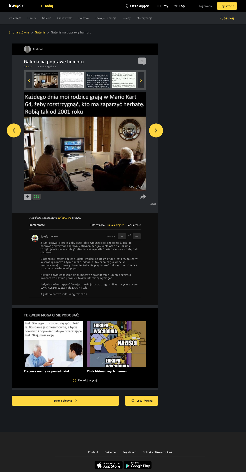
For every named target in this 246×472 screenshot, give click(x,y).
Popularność (134, 224)
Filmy (164, 6)
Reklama (110, 452)
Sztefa (44, 236)
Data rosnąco (97, 224)
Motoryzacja (144, 18)
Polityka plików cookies (157, 452)
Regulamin (129, 452)
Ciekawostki (65, 18)
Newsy (126, 18)
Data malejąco (115, 224)
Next (141, 80)
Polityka (84, 18)
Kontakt (93, 452)
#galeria (51, 66)
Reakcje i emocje (105, 18)
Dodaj (48, 6)
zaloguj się (64, 217)
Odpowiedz (110, 236)
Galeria (46, 18)
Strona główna (19, 32)
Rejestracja (227, 6)
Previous (29, 80)
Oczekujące (139, 6)
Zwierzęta (15, 18)
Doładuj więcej (85, 381)
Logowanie (206, 6)
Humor (31, 18)
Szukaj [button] (229, 18)
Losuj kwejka (142, 401)
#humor (42, 66)
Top (182, 6)
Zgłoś (153, 204)
